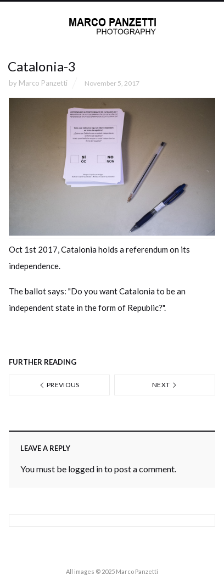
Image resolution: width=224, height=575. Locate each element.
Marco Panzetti (43, 83)
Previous (59, 385)
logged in (85, 469)
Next (164, 385)
